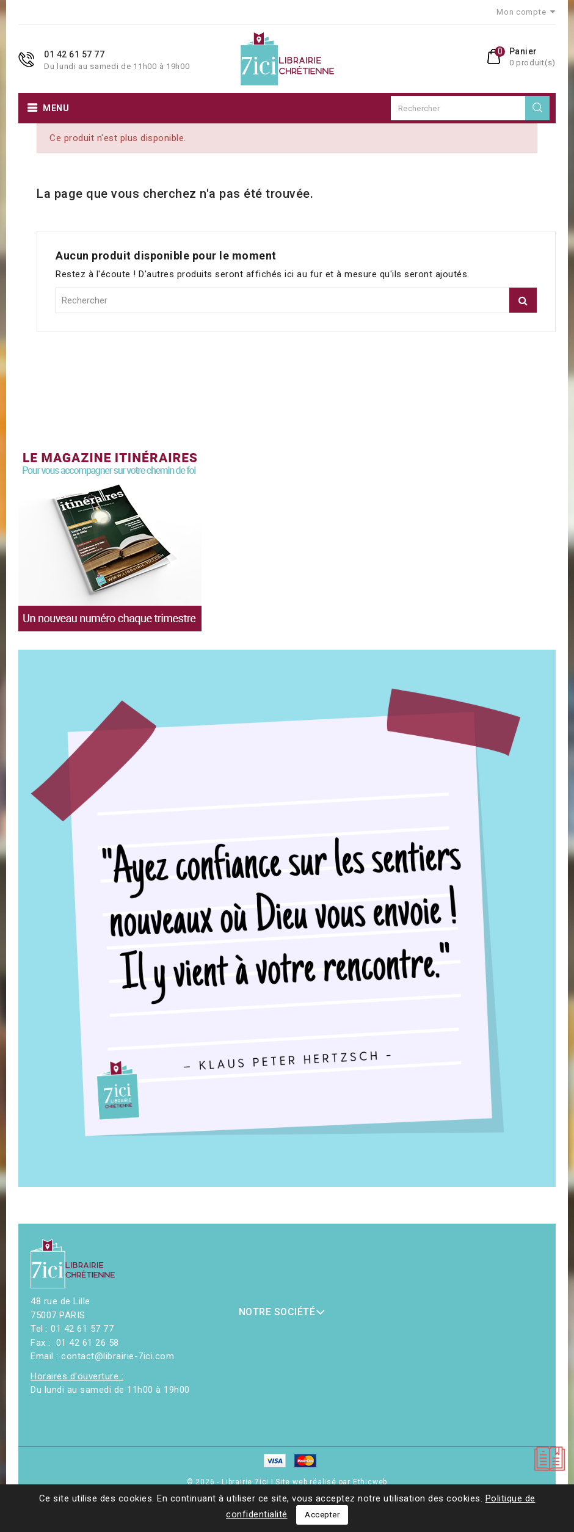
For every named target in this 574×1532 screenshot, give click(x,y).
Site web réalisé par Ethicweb (331, 1482)
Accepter (322, 1514)
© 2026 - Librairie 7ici (229, 1482)
